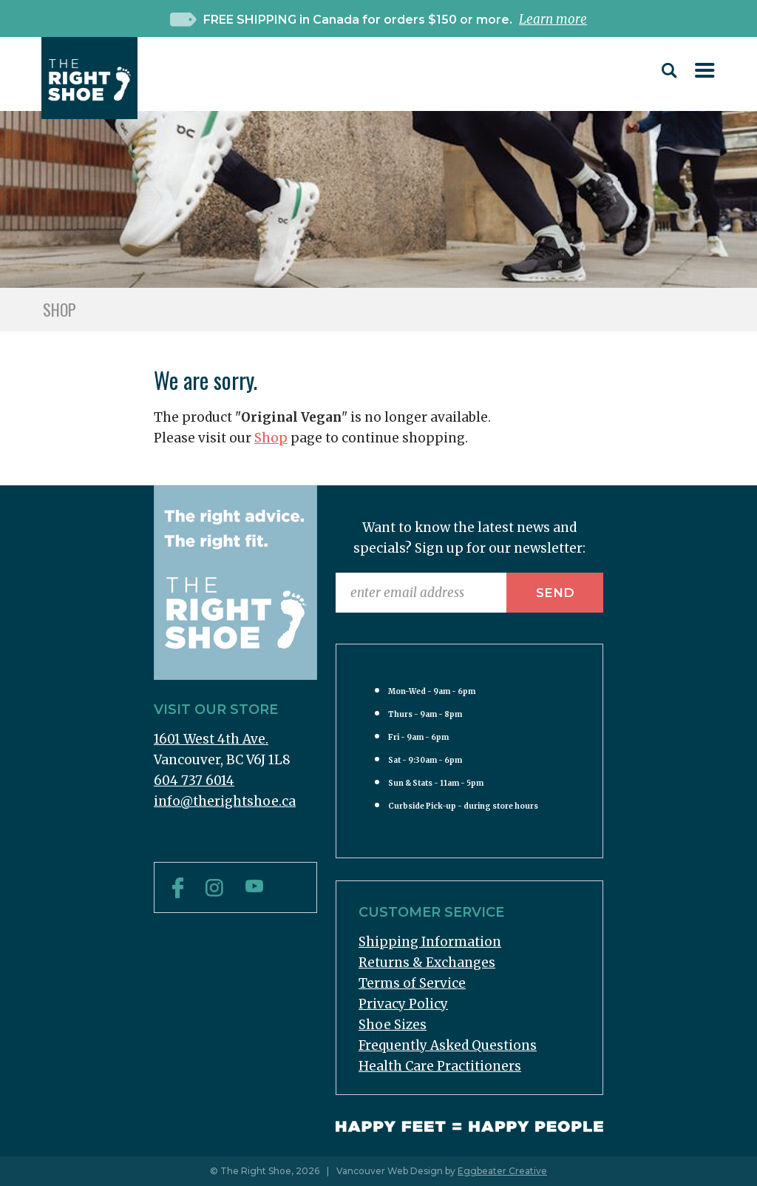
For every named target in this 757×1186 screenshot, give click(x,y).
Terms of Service (412, 983)
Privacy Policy (403, 1004)
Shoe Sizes (393, 1025)
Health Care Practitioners (440, 1066)
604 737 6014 (194, 780)
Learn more (553, 19)
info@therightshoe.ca (225, 801)
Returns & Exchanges (427, 962)
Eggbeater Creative (502, 1170)
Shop (271, 438)
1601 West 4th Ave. (211, 739)
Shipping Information (430, 942)
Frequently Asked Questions (448, 1045)
